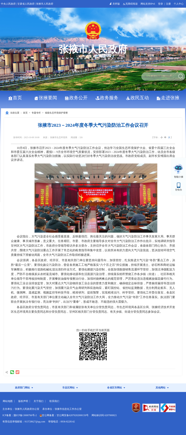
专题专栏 (36, 113)
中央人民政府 (8, 3)
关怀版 (115, 3)
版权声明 (23, 401)
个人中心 (179, 3)
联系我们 (54, 401)
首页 (16, 97)
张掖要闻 (46, 97)
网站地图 (8, 401)
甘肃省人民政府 (26, 3)
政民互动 (138, 97)
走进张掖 (169, 97)
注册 (168, 3)
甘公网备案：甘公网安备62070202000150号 (64, 415)
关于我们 (38, 401)
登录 (160, 3)
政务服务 (108, 97)
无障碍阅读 (130, 3)
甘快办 (178, 190)
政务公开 (77, 97)
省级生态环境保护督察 (56, 113)
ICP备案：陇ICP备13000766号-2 (19, 415)
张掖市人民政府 (44, 3)
